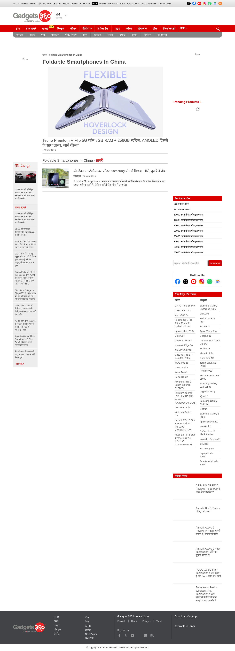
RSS (56, 617)
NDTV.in (89, 637)
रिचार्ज (141, 28)
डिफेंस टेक (103, 28)
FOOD (66, 3)
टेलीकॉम (97, 35)
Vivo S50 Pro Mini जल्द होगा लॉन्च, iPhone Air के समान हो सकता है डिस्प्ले (25, 244)
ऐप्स (43, 35)
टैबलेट (32, 35)
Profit (33, 3)
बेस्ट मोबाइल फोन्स (181, 209)
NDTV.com (91, 634)
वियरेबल (147, 35)
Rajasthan (133, 3)
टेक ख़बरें (31, 28)
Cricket (57, 3)
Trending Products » (187, 102)
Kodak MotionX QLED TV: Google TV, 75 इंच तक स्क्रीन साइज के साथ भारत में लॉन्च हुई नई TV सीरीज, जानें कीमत (25, 278)
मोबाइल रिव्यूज (181, 476)
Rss (152, 635)
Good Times (165, 3)
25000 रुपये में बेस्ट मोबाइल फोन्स (188, 236)
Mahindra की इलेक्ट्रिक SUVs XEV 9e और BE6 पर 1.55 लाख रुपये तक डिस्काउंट (25, 218)
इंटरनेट (122, 35)
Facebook (119, 635)
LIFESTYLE (75, 3)
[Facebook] (177, 281)
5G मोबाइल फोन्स (181, 204)
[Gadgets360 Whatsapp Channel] (209, 281)
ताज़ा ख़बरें (20, 207)
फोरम (129, 28)
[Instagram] (201, 281)
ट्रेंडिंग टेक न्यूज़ (22, 166)
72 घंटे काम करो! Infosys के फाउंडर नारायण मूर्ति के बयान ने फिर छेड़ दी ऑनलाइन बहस (25, 325)
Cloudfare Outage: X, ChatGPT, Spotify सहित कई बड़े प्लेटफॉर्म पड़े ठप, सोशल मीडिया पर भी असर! (25, 294)
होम (18, 28)
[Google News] (217, 281)
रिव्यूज (60, 28)
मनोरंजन (55, 35)
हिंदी (40, 3)
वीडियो (85, 28)
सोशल (134, 35)
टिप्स (85, 35)
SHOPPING (113, 3)
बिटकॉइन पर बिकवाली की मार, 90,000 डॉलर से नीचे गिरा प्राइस (25, 354)
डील (155, 28)
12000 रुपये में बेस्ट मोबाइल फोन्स (188, 220)
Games (102, 3)
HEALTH (86, 3)
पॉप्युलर (203, 300)
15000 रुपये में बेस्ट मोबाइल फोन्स (188, 225)
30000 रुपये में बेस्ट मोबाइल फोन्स (188, 241)
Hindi (134, 621)
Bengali (146, 621)
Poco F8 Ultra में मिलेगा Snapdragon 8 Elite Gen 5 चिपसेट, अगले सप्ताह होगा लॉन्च (25, 340)
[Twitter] (185, 281)
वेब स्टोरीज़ (162, 35)
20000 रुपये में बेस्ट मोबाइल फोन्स (188, 231)
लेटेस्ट (177, 300)
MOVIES (47, 3)
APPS (122, 3)
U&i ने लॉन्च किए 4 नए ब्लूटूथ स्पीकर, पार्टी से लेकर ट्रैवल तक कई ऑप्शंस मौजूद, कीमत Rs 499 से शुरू (25, 260)
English (121, 621)
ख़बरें (56, 621)
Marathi (152, 3)
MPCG (144, 3)
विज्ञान (110, 35)
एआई (48, 27)
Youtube (132, 635)
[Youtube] (193, 281)
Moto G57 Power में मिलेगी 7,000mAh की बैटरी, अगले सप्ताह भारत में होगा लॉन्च (25, 310)
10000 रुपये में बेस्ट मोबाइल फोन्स (188, 214)
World (24, 3)
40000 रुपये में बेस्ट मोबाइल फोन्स (188, 252)
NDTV (16, 3)
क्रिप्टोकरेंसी (169, 28)
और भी (20, 364)
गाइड (117, 28)
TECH (94, 3)
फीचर (73, 28)
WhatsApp (145, 635)
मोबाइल (19, 35)
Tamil (159, 621)
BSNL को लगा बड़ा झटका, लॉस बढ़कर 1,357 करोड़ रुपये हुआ (25, 232)
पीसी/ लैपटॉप (71, 35)
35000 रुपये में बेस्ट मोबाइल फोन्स (188, 247)
